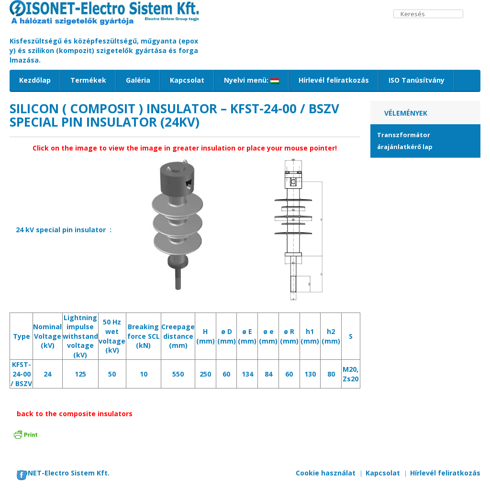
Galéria (138, 80)
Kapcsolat (187, 80)
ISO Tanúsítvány (417, 80)
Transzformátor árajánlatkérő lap (405, 140)
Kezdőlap (35, 80)
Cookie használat (326, 472)
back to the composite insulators (75, 413)
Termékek (88, 80)
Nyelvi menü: (251, 80)
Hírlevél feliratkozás (334, 80)
